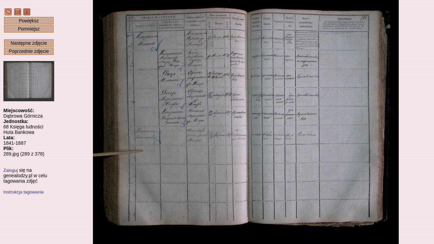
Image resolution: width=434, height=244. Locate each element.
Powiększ (29, 20)
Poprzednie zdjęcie (29, 51)
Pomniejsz (29, 29)
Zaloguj (10, 170)
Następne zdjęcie (29, 43)
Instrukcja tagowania (23, 192)
